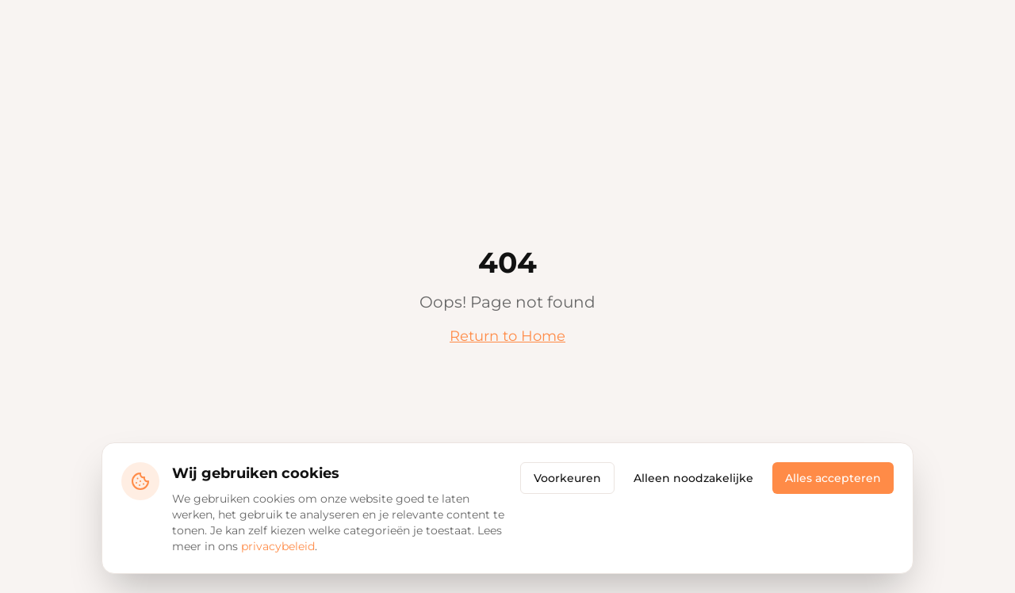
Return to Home (507, 336)
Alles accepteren (833, 478)
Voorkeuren (567, 478)
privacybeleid (278, 546)
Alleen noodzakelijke (693, 478)
